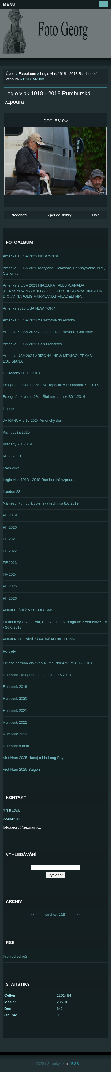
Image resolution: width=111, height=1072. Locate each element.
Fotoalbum (27, 73)
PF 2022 (10, 551)
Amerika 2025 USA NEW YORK (29, 308)
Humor (8, 409)
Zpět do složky (60, 215)
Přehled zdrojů (15, 956)
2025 (62, 914)
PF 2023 (10, 562)
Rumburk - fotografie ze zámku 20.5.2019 (37, 675)
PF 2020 (10, 527)
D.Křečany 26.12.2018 (21, 373)
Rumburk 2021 (15, 710)
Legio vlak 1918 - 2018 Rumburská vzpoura (39, 480)
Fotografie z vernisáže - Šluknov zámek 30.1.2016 (44, 396)
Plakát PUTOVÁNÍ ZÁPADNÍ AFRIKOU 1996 (39, 639)
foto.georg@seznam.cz (22, 827)
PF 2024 (10, 574)
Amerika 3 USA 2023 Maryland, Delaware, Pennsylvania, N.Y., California (54, 271)
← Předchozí (16, 215)
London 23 (12, 491)
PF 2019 (10, 515)
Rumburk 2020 (15, 698)
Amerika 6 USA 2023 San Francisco (32, 344)
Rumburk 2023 (15, 734)
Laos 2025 (11, 468)
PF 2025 (10, 586)
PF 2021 (10, 539)
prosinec (51, 914)
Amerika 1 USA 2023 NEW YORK (30, 256)
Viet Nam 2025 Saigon (21, 769)
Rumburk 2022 (15, 722)
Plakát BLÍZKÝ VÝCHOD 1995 (28, 610)
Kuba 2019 (12, 456)
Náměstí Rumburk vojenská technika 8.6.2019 (41, 503)
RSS (75, 1063)
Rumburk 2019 (15, 686)
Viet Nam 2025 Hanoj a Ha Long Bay (33, 758)
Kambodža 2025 (16, 432)
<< (33, 914)
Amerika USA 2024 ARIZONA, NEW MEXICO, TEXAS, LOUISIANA (48, 358)
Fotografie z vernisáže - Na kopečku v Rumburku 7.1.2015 (51, 385)
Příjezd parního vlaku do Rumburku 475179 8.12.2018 (47, 663)
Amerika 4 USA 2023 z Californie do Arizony (39, 320)
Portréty (9, 651)
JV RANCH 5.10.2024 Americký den (32, 420)
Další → (98, 215)
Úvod (10, 73)
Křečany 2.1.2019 (17, 444)
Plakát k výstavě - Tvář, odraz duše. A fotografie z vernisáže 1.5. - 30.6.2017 (55, 625)
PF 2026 (10, 598)
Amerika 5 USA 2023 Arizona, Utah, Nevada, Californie (48, 332)
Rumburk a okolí (16, 746)
